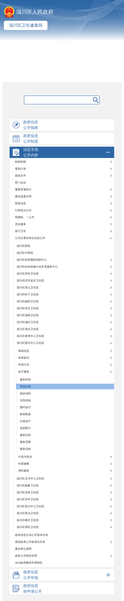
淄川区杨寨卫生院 (28, 485)
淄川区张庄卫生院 (28, 308)
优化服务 (20, 224)
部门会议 (20, 182)
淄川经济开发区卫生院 (30, 280)
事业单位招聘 (23, 548)
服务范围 (25, 441)
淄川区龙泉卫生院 (28, 492)
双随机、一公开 (24, 217)
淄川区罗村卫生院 (28, 273)
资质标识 (23, 357)
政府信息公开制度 (30, 138)
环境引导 (23, 364)
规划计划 (20, 168)
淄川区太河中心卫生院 (30, 478)
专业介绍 (25, 386)
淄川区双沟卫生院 (28, 513)
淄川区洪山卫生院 (28, 287)
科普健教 (23, 463)
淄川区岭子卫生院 (28, 294)
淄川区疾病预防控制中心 (32, 259)
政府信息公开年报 (67, 575)
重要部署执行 (23, 189)
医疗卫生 (20, 231)
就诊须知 (25, 393)
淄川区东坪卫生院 (28, 499)
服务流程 (25, 448)
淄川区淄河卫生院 (28, 329)
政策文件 (20, 175)
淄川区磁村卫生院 (28, 301)
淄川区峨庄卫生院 (28, 520)
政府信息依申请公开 (32, 588)
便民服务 (23, 470)
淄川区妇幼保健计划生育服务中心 (37, 266)
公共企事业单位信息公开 (30, 238)
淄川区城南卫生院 (28, 315)
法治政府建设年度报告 (28, 562)
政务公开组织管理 (26, 555)
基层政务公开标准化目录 (30, 541)
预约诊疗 (25, 407)
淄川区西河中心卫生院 (30, 343)
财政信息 (20, 203)
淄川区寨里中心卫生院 (30, 336)
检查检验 (25, 414)
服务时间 (25, 379)
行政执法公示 (23, 210)
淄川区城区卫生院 (28, 322)
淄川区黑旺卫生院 (28, 527)
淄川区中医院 (25, 252)
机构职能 (20, 161)
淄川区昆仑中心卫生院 (30, 506)
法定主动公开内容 (67, 152)
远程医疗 (25, 428)
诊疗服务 (23, 371)
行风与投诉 (25, 456)
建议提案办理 (23, 196)
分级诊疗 (25, 421)
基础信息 (23, 350)
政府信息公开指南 (30, 125)
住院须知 (25, 400)
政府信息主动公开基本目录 (31, 535)
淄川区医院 (23, 245)
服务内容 (25, 435)
